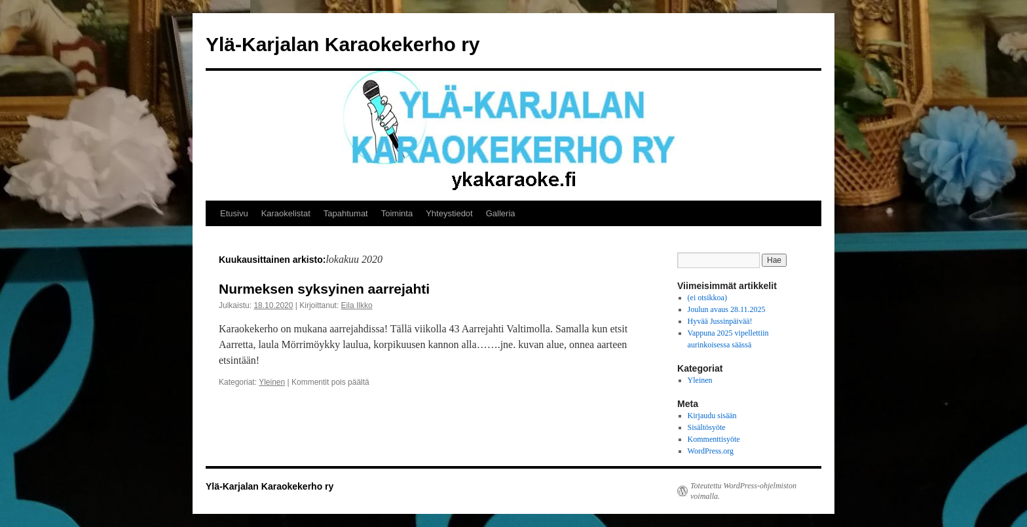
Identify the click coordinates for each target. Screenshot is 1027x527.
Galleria (500, 213)
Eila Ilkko (357, 305)
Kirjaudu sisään (712, 415)
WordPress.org (711, 451)
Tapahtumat (346, 213)
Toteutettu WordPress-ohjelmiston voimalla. (743, 491)
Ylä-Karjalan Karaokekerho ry (343, 44)
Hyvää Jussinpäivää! (720, 321)
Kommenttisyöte (714, 439)
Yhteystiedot (449, 213)
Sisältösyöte (707, 427)
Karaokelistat (285, 213)
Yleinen (272, 382)
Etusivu (234, 213)
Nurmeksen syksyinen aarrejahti (324, 288)
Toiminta (397, 213)
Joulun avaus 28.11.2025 (727, 309)
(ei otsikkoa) (707, 297)
